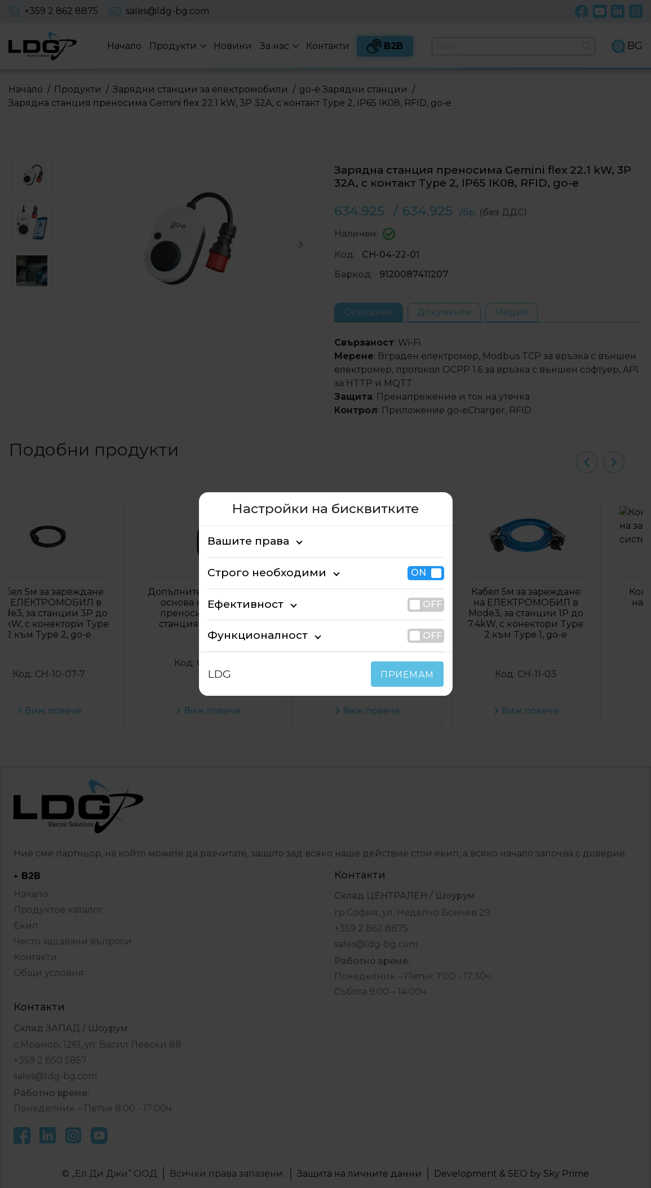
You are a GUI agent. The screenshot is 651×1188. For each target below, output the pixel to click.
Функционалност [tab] (248, 636)
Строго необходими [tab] (256, 572)
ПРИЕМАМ (409, 674)
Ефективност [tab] (240, 604)
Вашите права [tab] (242, 541)
